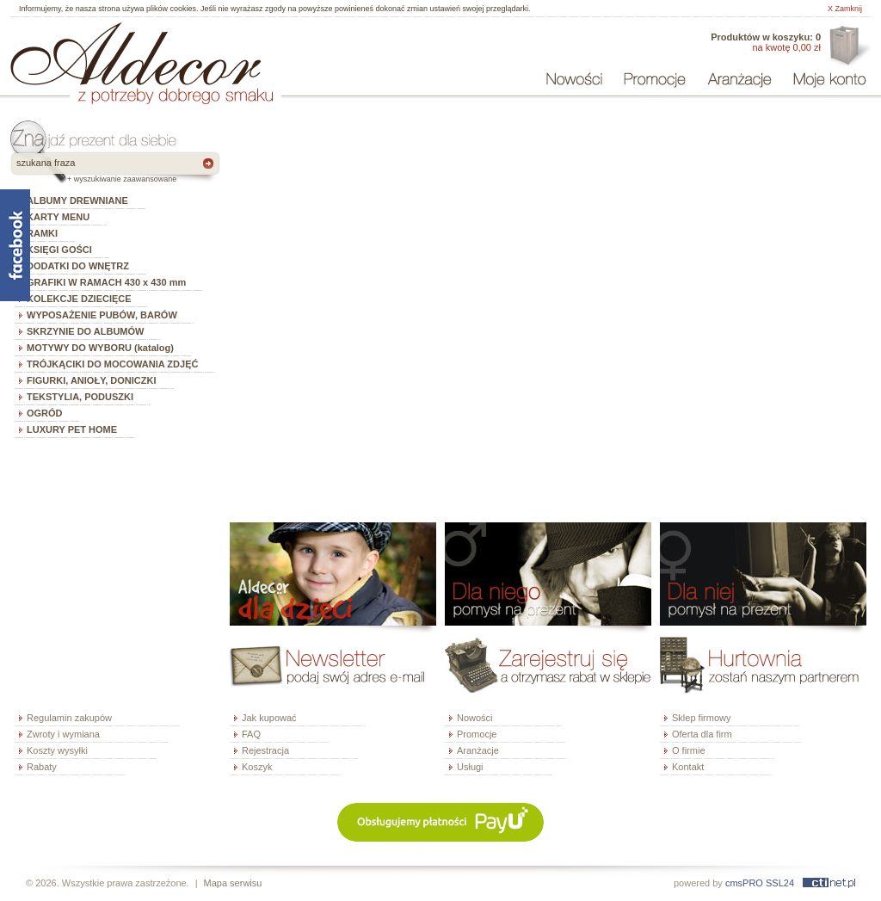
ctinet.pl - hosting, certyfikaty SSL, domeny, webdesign (829, 883)
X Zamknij (845, 8)
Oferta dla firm (848, 46)
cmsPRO (744, 883)
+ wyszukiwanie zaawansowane (121, 179)
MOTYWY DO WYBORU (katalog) (100, 348)
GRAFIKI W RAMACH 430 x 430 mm (106, 282)
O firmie (688, 750)
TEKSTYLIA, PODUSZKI (80, 397)
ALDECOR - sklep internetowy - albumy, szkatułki (135, 53)
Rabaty (42, 767)
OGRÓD (45, 413)
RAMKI (42, 233)
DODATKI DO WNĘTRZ (78, 266)
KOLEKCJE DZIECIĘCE (79, 298)
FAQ (251, 734)
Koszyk (257, 767)
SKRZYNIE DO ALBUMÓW (85, 331)
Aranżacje (478, 750)
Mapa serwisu (233, 883)
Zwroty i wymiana (63, 734)
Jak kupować (269, 718)
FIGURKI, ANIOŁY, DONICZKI (92, 380)
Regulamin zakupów (69, 718)
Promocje (476, 734)
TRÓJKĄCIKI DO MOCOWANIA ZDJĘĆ (112, 364)
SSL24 (780, 883)
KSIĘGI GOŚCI (59, 249)
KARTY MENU (58, 217)
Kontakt (688, 767)
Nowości (475, 718)
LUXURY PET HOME (72, 429)
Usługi (470, 767)
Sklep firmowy (701, 718)
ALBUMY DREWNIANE (77, 200)
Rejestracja (265, 750)
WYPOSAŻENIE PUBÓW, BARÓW (102, 315)
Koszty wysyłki (57, 750)
